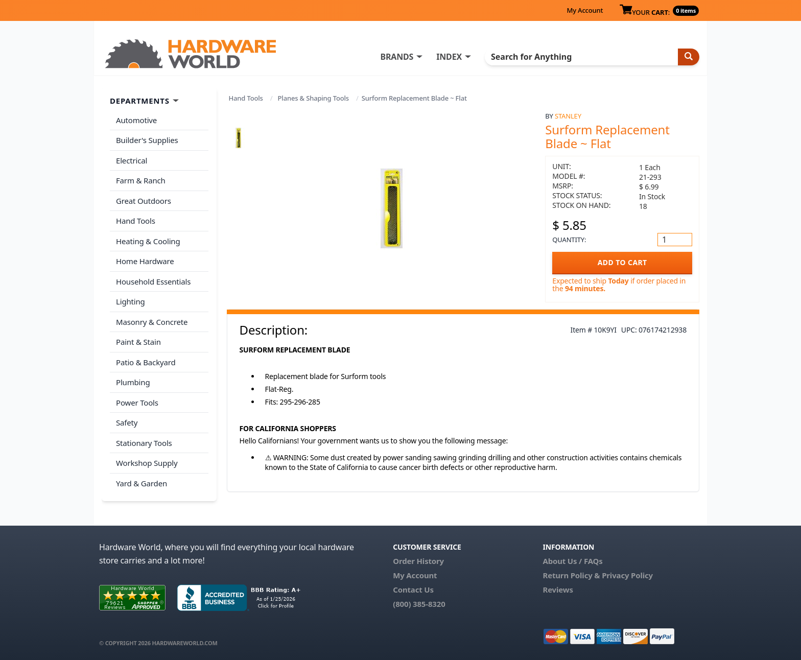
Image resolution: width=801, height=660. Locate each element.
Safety (126, 422)
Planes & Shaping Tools (313, 98)
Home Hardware (145, 261)
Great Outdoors (143, 201)
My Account (585, 10)
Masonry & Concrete (151, 322)
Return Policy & (571, 575)
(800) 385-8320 (419, 604)
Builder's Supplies (147, 140)
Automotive (136, 120)
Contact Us (413, 589)
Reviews (558, 589)
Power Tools (137, 402)
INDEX (449, 56)
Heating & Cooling (148, 241)
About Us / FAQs (572, 561)
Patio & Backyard (145, 362)
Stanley (568, 116)
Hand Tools (246, 98)
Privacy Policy (627, 575)
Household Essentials (153, 281)
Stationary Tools (144, 443)
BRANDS (396, 56)
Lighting (130, 301)
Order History (418, 561)
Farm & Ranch (141, 180)
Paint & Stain (138, 342)
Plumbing (133, 382)
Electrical (131, 160)
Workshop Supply (147, 463)
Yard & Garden (141, 483)
